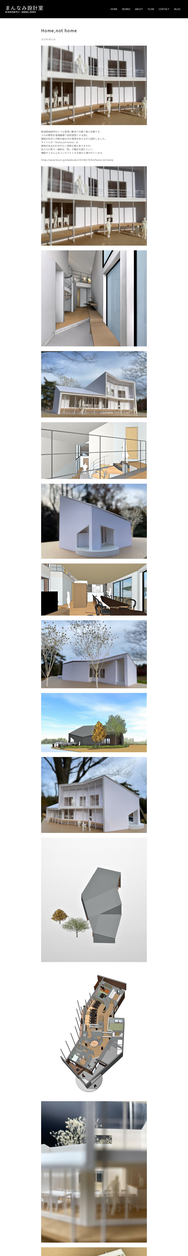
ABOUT (139, 9)
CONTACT (164, 9)
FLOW (151, 9)
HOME (114, 9)
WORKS (126, 9)
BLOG (177, 9)
